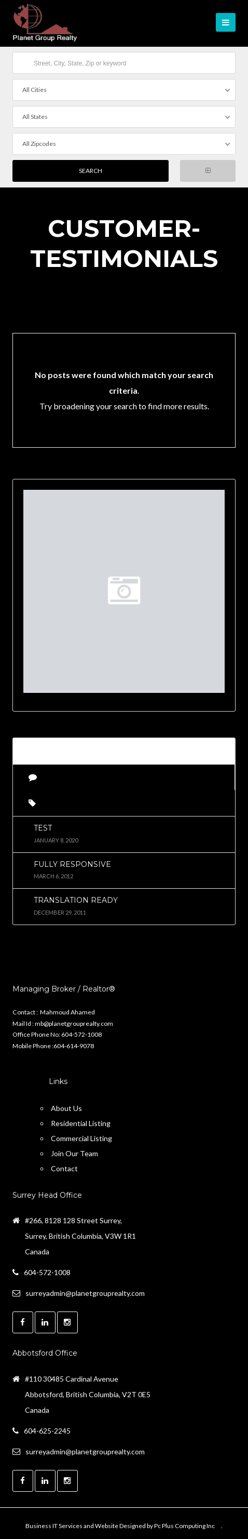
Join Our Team (74, 1153)
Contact (64, 1168)
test (43, 828)
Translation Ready (76, 900)
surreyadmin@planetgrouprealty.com (85, 1293)
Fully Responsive (72, 864)
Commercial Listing (81, 1138)
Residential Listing (81, 1123)
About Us (66, 1108)
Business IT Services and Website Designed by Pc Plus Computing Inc (120, 1526)
